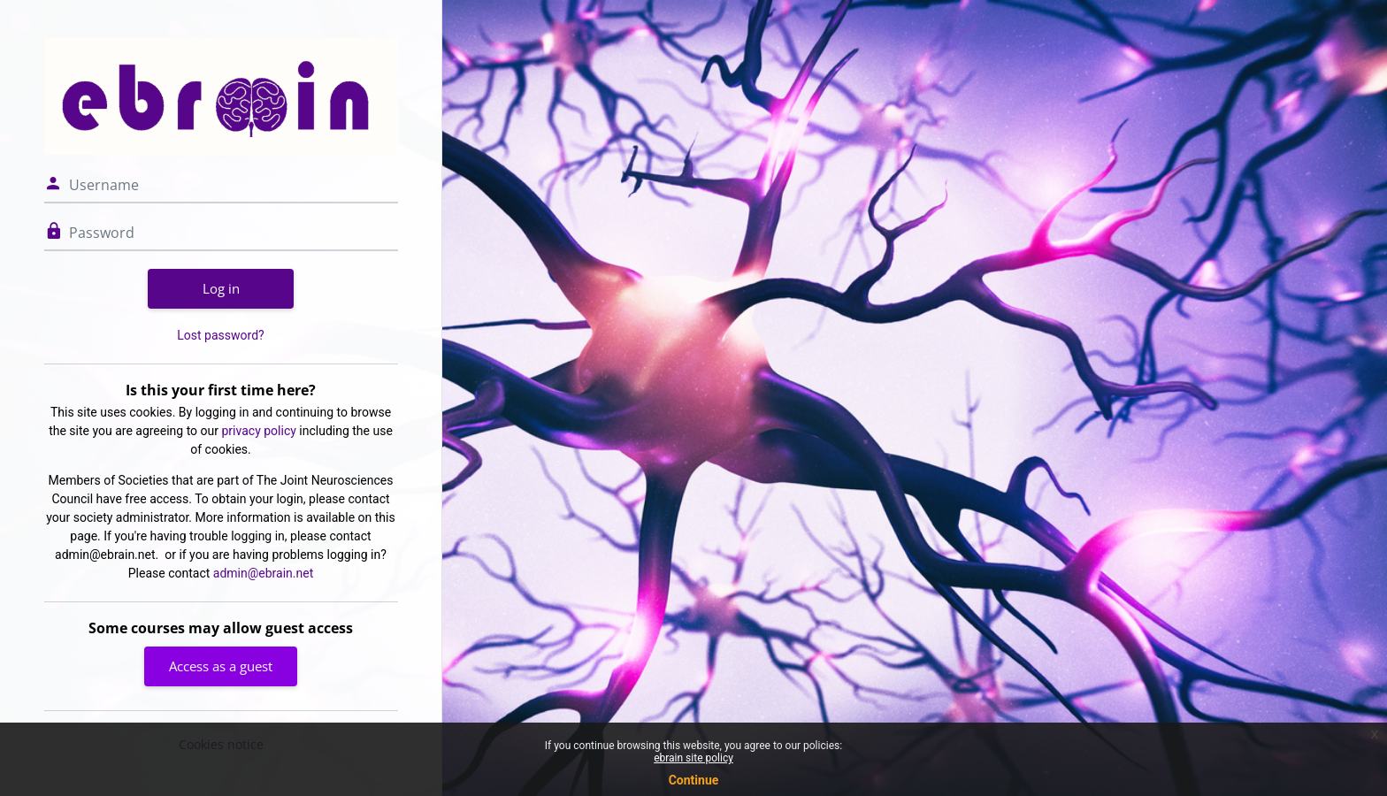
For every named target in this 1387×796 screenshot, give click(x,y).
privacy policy (259, 431)
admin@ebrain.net (263, 573)
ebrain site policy (693, 758)
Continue (694, 780)
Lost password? (220, 335)
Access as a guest (220, 666)
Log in (221, 288)
